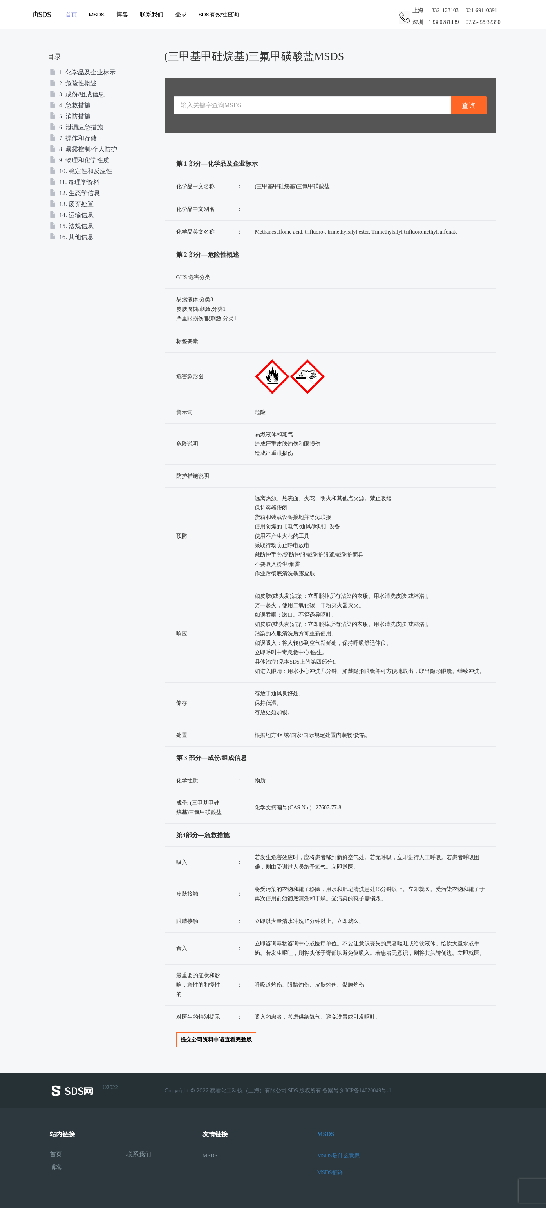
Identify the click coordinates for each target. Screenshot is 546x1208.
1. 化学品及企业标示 (83, 72)
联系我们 (153, 14)
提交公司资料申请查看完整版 (216, 1040)
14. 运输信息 (72, 215)
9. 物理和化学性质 (79, 160)
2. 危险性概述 (73, 83)
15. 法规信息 (72, 226)
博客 (123, 14)
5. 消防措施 (70, 116)
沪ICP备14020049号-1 (365, 1091)
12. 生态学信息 (75, 193)
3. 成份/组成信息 (77, 94)
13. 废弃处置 (72, 204)
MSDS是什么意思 (338, 1156)
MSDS (98, 14)
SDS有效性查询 (220, 14)
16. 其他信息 (72, 237)
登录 (182, 14)
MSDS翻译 (330, 1172)
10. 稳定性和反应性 (81, 171)
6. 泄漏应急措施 (76, 127)
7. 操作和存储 (73, 138)
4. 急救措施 (70, 105)
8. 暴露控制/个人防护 (83, 149)
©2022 (84, 1091)
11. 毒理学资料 (74, 182)
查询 (469, 106)
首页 (72, 14)
